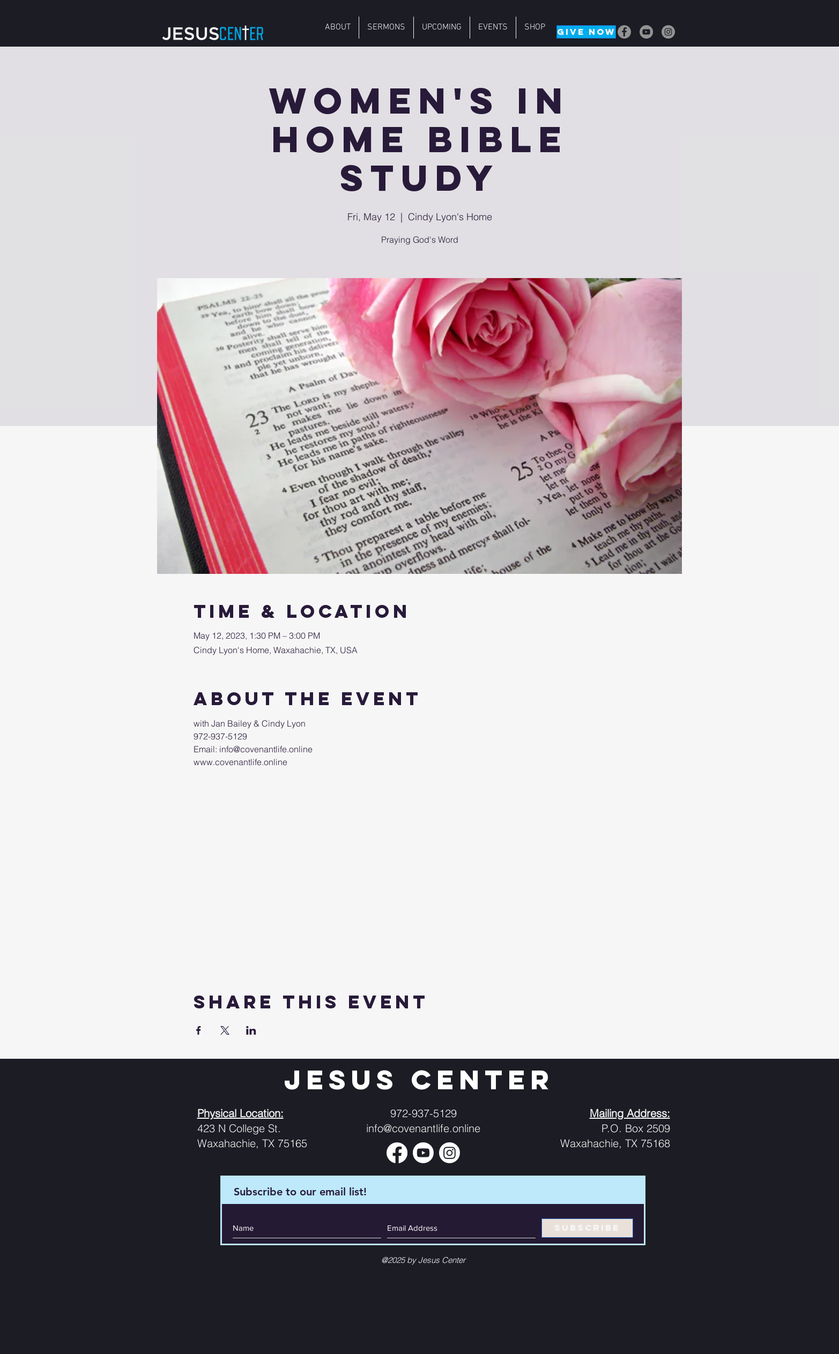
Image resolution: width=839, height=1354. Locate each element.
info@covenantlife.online (423, 1128)
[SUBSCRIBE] (587, 1228)
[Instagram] (668, 32)
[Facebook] (624, 32)
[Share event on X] (225, 1030)
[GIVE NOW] (586, 32)
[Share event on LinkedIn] (251, 1030)
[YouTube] (646, 32)
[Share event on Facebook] (199, 1030)
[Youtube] (423, 1152)
